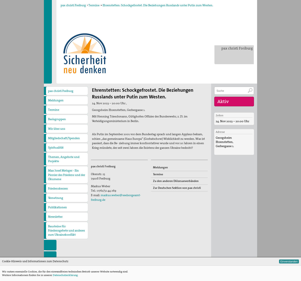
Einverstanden (289, 261)
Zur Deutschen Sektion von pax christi (177, 188)
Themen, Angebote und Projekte (63, 159)
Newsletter (55, 217)
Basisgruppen (57, 119)
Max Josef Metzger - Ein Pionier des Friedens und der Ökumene (66, 175)
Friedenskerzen (58, 188)
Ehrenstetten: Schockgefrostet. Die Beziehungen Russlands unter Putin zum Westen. (158, 5)
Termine (93, 5)
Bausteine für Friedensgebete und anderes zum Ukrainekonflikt (66, 230)
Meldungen (56, 100)
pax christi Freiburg (237, 48)
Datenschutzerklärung (65, 275)
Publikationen (57, 207)
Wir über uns (56, 129)
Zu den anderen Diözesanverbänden (176, 181)
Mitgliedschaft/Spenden (64, 138)
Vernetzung (55, 198)
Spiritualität (56, 147)
